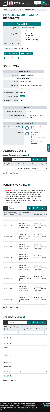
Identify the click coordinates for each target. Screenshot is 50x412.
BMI (46, 4)
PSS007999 (22, 276)
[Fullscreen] (33, 159)
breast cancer (37, 4)
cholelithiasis (28, 38)
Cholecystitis (28, 34)
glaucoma (42, 4)
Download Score (11, 53)
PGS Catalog (8, 10)
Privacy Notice (24, 408)
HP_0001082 (29, 36)
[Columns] (38, 159)
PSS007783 (22, 287)
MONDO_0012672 (30, 40)
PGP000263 (30, 111)
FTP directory (26, 53)
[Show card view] (29, 208)
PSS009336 (22, 224)
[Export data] (43, 159)
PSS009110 (22, 234)
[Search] (21, 159)
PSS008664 (22, 245)
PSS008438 (22, 254)
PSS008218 (22, 266)
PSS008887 (22, 297)
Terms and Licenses (12, 58)
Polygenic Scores (19, 10)
